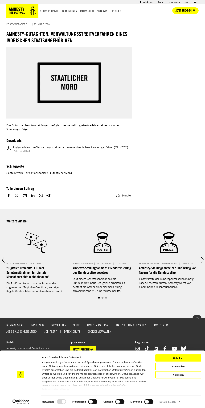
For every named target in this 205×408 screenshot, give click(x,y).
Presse (160, 2)
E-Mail (24, 195)
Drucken (124, 195)
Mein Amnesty (148, 2)
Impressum (37, 325)
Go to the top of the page (197, 318)
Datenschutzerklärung (55, 389)
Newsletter (58, 325)
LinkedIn (32, 195)
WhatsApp (40, 195)
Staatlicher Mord (62, 173)
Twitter (16, 195)
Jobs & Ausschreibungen (21, 331)
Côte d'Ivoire (16, 173)
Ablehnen (178, 374)
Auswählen (178, 366)
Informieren (69, 11)
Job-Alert (51, 331)
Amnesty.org (161, 325)
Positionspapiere (37, 173)
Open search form (195, 2)
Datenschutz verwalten (131, 325)
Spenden (116, 11)
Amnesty (102, 11)
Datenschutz (72, 331)
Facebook (8, 195)
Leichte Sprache (174, 2)
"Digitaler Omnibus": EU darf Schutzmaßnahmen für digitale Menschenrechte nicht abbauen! (27, 272)
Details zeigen (168, 401)
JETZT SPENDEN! (81, 349)
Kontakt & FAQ (15, 325)
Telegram (48, 195)
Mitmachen (87, 11)
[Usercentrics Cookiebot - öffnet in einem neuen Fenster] (21, 401)
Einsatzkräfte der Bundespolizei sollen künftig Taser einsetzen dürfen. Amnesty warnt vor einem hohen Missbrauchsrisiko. (166, 283)
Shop (186, 2)
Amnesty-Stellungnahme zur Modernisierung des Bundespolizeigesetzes (102, 270)
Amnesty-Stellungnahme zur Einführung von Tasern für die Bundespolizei (167, 270)
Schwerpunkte (49, 11)
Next (202, 259)
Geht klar (178, 358)
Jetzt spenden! (184, 10)
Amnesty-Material (98, 325)
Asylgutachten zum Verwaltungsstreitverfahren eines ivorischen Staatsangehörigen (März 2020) (70, 149)
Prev (3, 259)
